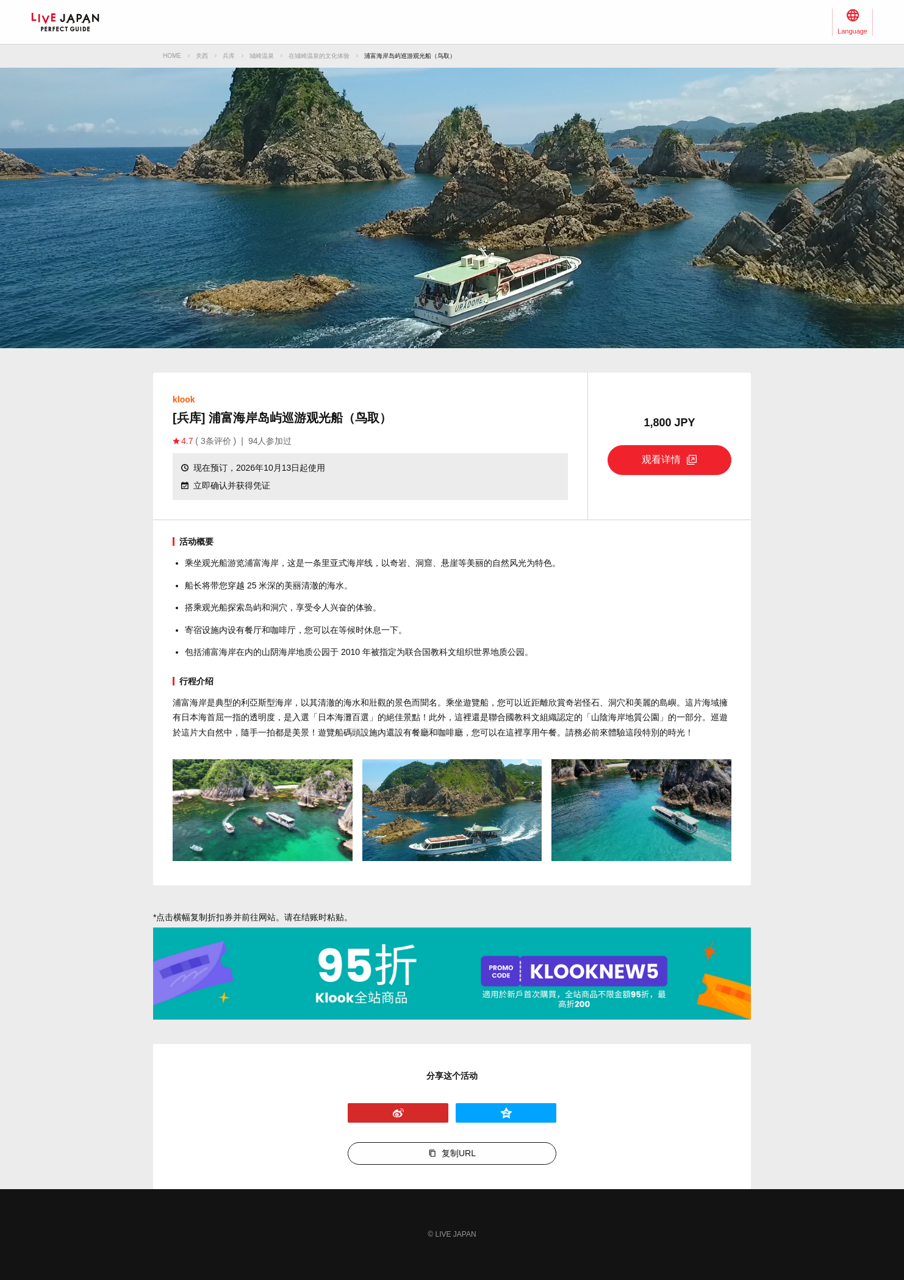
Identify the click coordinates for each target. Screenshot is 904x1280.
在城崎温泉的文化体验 (319, 55)
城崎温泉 (261, 55)
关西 (202, 55)
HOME (172, 55)
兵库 (229, 55)
